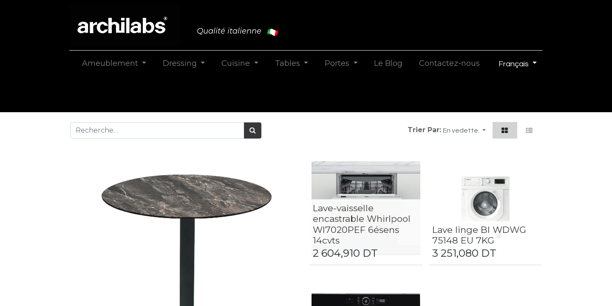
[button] (464, 130)
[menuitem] (388, 63)
